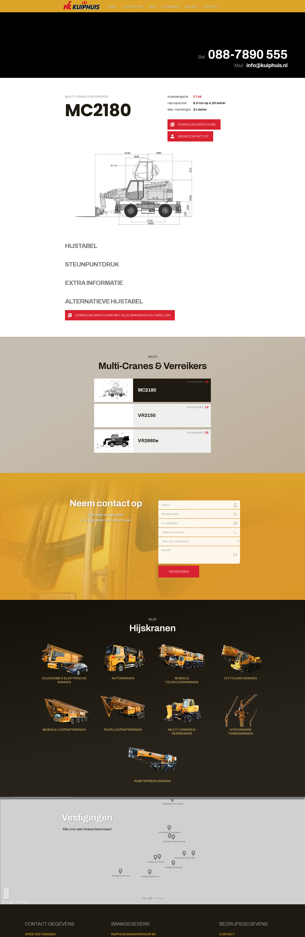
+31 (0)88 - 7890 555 (237, 850)
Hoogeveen (32, 875)
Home (112, 6)
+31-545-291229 (62, 880)
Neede (29, 880)
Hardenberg (33, 870)
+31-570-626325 (62, 865)
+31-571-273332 (62, 889)
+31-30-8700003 (62, 894)
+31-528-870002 (62, 875)
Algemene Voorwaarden (127, 895)
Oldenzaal (32, 885)
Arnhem (30, 855)
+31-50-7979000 (62, 850)
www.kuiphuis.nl (234, 859)
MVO (152, 6)
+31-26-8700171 (62, 855)
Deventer (31, 865)
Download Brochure (197, 124)
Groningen (32, 851)
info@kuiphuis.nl (266, 65)
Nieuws (191, 6)
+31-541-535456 (62, 884)
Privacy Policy (121, 890)
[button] (132, 6)
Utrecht (31, 894)
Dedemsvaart (34, 860)
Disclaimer (118, 886)
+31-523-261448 (62, 870)
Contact (211, 6)
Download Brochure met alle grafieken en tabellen (122, 226)
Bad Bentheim (34, 899)
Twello (30, 890)
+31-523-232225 (62, 860)
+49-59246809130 (63, 899)
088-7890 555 (247, 54)
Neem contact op (193, 136)
